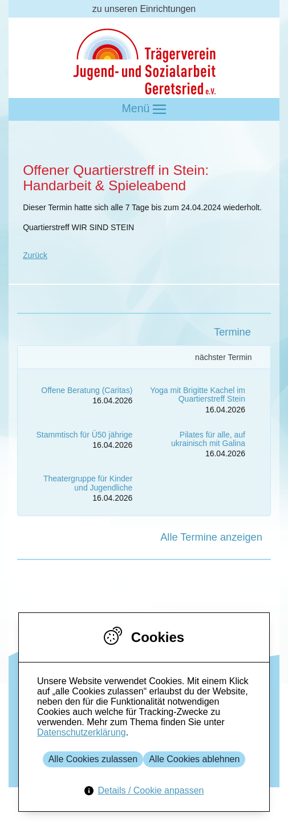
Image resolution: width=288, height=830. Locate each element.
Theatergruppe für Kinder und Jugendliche (87, 483)
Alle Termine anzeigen (211, 537)
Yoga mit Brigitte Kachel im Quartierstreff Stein (197, 394)
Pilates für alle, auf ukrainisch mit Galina (208, 439)
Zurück (35, 255)
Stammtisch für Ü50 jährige (84, 434)
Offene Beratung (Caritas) (86, 390)
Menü (144, 109)
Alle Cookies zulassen (93, 759)
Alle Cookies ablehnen (194, 759)
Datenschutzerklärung (81, 732)
